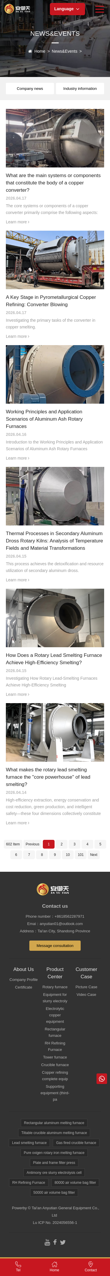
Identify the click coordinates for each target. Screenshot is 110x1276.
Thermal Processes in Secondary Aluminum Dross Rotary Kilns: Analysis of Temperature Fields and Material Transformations (54, 541)
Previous (33, 844)
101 (81, 855)
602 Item (13, 844)
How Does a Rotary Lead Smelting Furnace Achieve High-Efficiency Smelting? (54, 658)
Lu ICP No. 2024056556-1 (55, 1222)
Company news (30, 88)
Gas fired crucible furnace (76, 1143)
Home (39, 51)
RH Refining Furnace (55, 1046)
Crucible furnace (55, 1065)
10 (68, 855)
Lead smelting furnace (29, 1143)
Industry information (80, 88)
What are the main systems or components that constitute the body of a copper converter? (53, 183)
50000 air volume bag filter (54, 1193)
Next (93, 855)
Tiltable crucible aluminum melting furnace (54, 1133)
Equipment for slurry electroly (55, 997)
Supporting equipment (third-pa (54, 1093)
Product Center (55, 973)
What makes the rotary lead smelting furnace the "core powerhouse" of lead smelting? (48, 777)
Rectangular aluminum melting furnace (54, 1123)
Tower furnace (55, 1057)
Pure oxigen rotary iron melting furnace (54, 1153)
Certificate (23, 987)
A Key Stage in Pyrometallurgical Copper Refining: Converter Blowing (51, 300)
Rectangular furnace (55, 1032)
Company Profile (23, 979)
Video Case (86, 994)
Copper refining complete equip (55, 1075)
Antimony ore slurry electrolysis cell (54, 1173)
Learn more (17, 222)
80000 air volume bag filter (75, 1183)
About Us (23, 969)
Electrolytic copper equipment (55, 1015)
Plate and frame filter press (54, 1163)
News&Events (64, 51)
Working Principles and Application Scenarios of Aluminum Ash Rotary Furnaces (44, 419)
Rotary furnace (55, 987)
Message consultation (55, 945)
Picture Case (86, 987)
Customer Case (86, 973)
